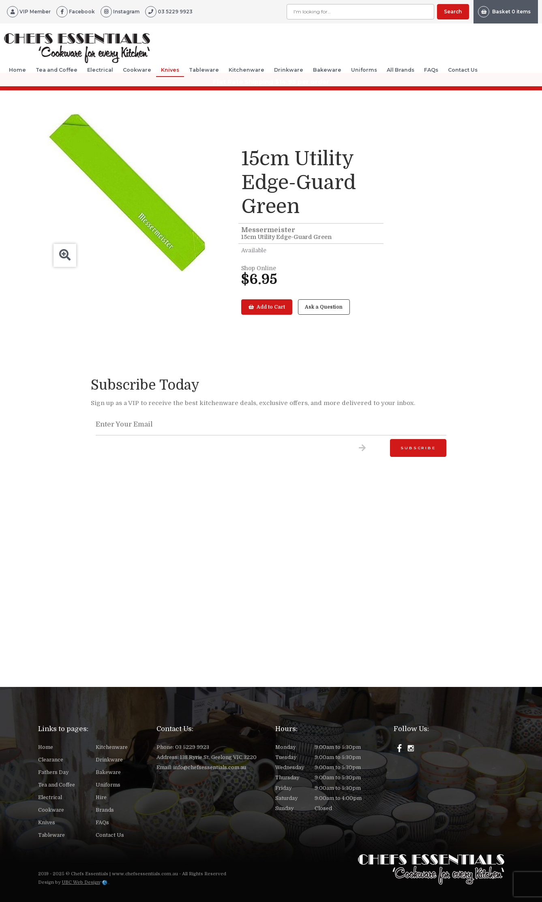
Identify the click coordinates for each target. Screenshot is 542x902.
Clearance (50, 760)
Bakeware (327, 70)
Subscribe (418, 448)
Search (453, 12)
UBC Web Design (81, 882)
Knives (170, 70)
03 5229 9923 (192, 747)
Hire (101, 797)
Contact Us (463, 70)
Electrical (100, 70)
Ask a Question (324, 307)
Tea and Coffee (56, 70)
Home (17, 70)
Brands (105, 810)
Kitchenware (246, 70)
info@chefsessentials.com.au (209, 767)
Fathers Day (53, 772)
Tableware (204, 70)
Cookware (137, 70)
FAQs (431, 70)
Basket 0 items (504, 11)
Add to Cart (267, 307)
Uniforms (364, 70)
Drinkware (288, 70)
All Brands (400, 70)
